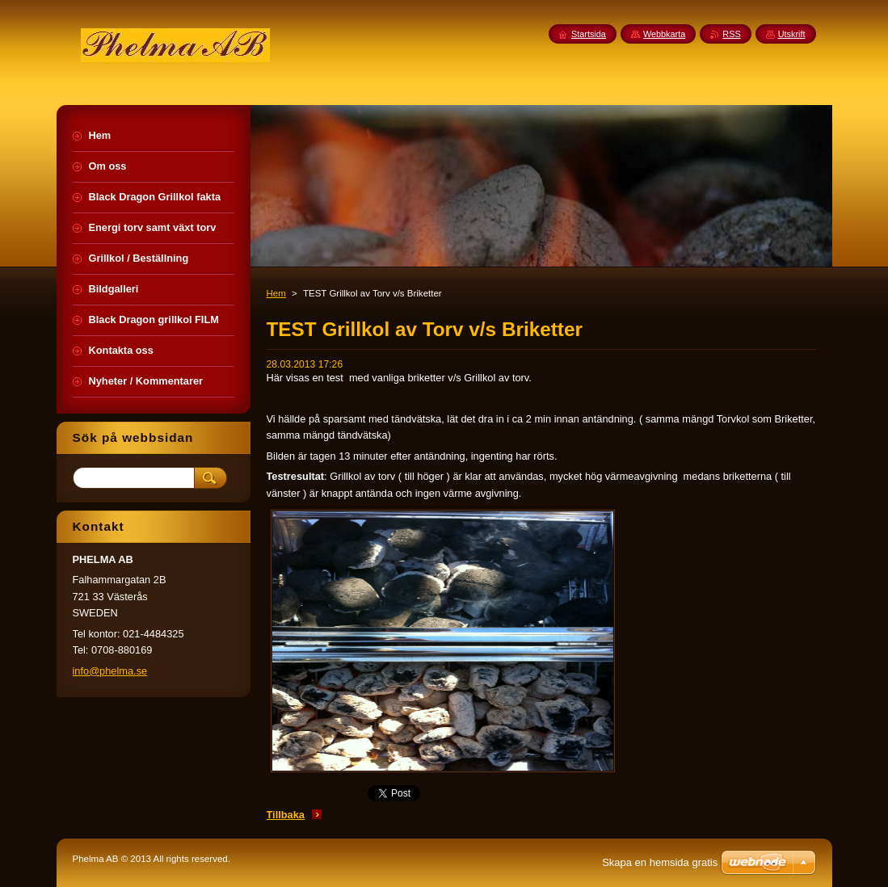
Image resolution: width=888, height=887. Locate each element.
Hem (276, 293)
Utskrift (792, 34)
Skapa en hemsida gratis (660, 862)
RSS (731, 34)
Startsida (588, 34)
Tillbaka (286, 815)
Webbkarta (664, 34)
